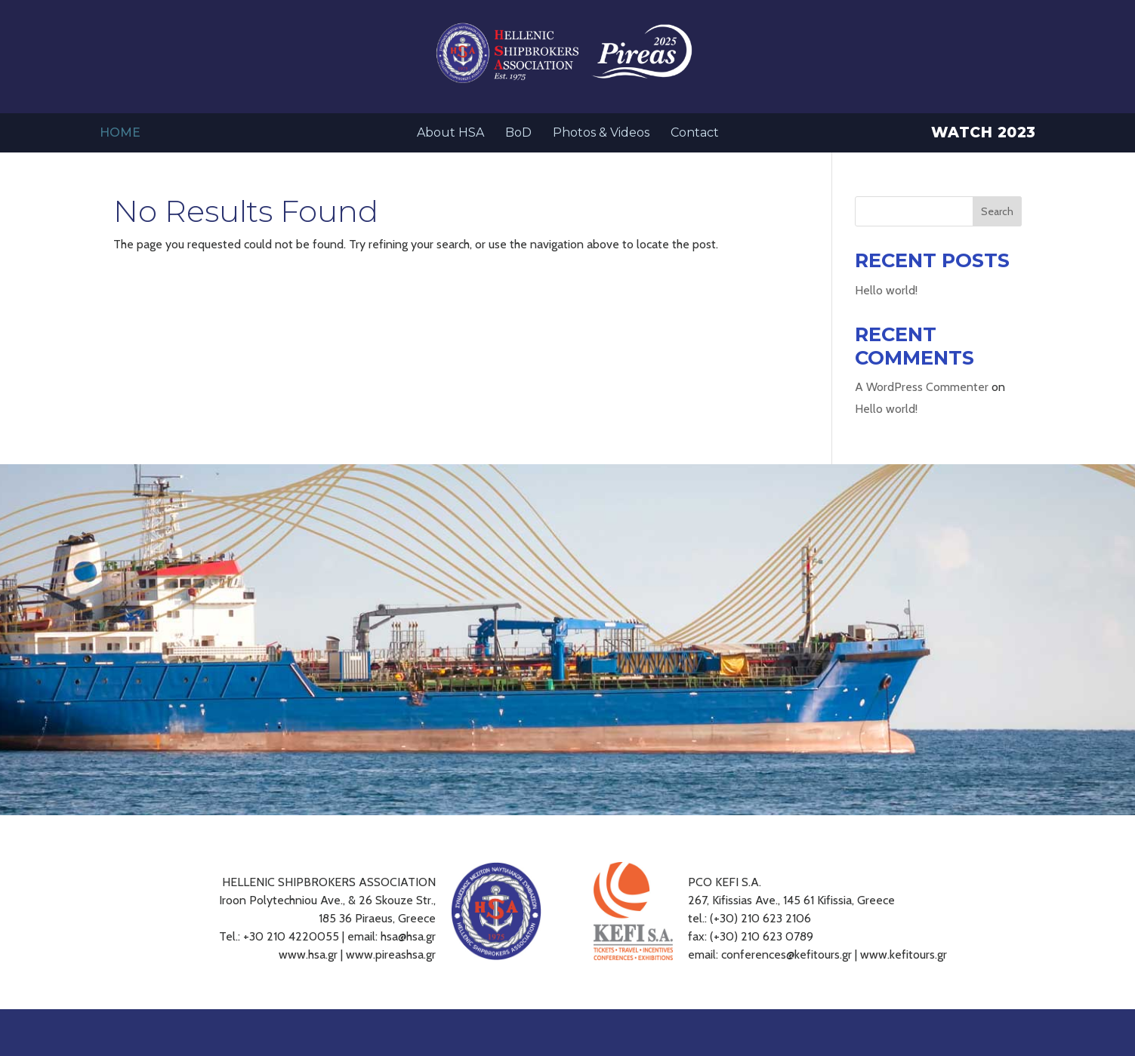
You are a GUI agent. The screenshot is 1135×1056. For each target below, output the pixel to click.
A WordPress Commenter (921, 387)
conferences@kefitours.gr (786, 954)
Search (997, 211)
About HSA (450, 134)
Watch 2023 (983, 134)
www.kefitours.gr (903, 954)
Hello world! (886, 290)
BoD (518, 134)
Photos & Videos (601, 134)
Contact (695, 134)
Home (120, 134)
